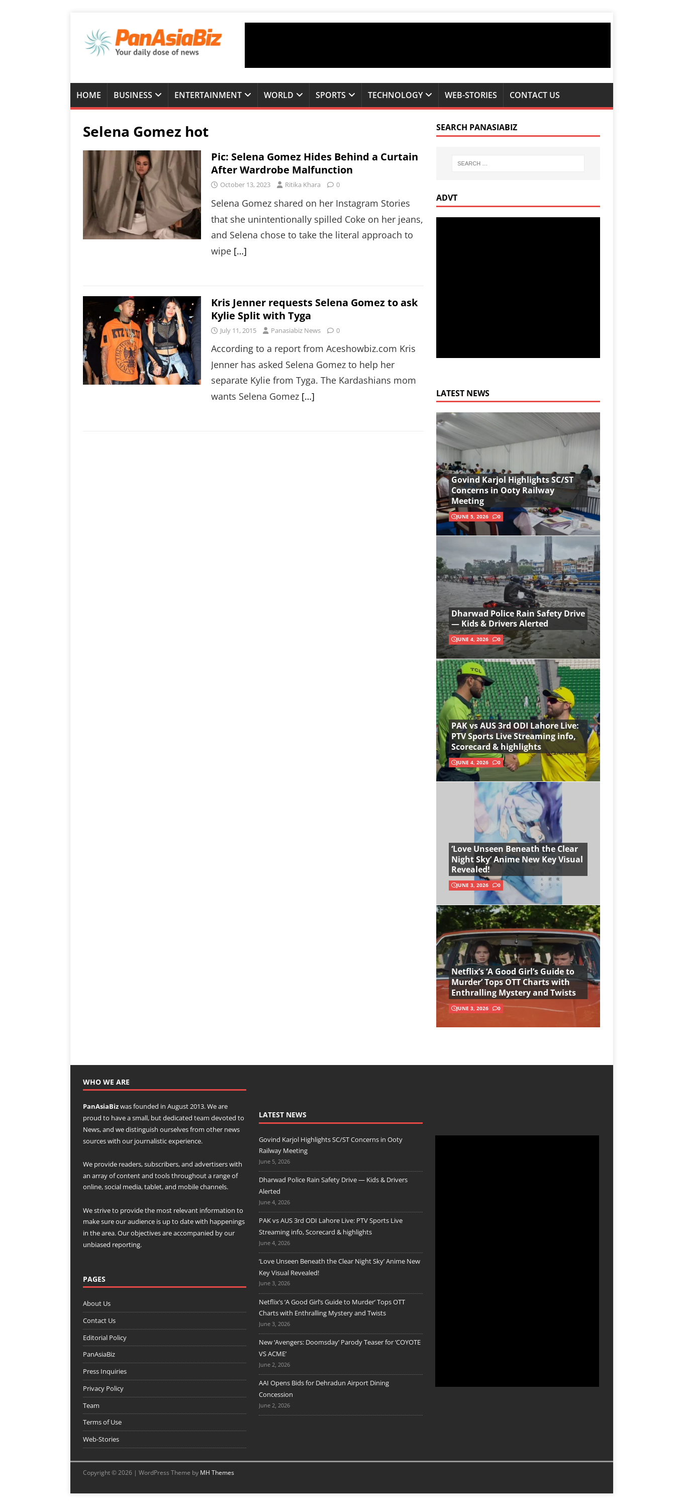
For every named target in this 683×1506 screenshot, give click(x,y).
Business (133, 95)
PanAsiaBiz (101, 1106)
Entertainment (208, 95)
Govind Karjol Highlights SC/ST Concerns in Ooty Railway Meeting (512, 490)
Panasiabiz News (296, 330)
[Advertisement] (428, 45)
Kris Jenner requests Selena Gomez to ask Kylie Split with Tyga (314, 309)
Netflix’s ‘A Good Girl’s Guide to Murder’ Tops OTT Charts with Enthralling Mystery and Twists (513, 982)
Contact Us (535, 95)
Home (88, 95)
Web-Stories (471, 95)
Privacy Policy (103, 1388)
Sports (331, 95)
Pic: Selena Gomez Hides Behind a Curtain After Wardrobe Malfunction (314, 163)
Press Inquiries (105, 1371)
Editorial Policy (105, 1337)
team (202, 1117)
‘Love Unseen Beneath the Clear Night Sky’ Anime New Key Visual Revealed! (517, 859)
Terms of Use (102, 1422)
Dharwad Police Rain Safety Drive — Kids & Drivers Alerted (518, 619)
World (279, 95)
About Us (97, 1303)
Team (91, 1405)
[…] (240, 251)
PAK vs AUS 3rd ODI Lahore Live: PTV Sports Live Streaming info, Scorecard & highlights (515, 736)
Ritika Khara (303, 184)
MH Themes (217, 1472)
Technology (395, 95)
